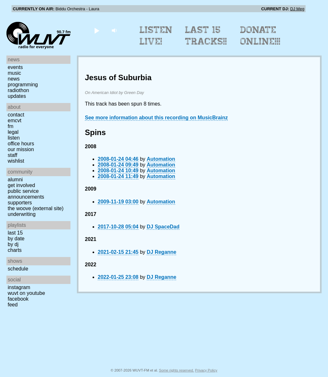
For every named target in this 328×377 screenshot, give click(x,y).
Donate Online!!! (260, 35)
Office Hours (21, 143)
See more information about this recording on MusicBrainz (156, 117)
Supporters (20, 202)
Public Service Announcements (26, 194)
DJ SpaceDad (163, 226)
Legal (13, 132)
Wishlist (16, 161)
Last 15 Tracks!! (206, 35)
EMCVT (14, 120)
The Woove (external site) (35, 208)
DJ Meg (297, 8)
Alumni (15, 179)
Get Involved (21, 185)
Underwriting (22, 214)
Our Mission (21, 149)
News (14, 78)
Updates (17, 96)
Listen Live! (156, 35)
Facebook (18, 299)
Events (15, 67)
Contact (16, 114)
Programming (23, 84)
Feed (13, 304)
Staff (12, 155)
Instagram (19, 287)
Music (14, 73)
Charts (15, 250)
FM (10, 126)
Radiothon (18, 90)
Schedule (18, 268)
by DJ (13, 244)
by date (16, 238)
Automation (161, 159)
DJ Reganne (161, 252)
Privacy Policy (206, 370)
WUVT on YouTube (26, 293)
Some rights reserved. (176, 370)
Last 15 (15, 233)
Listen (14, 138)
